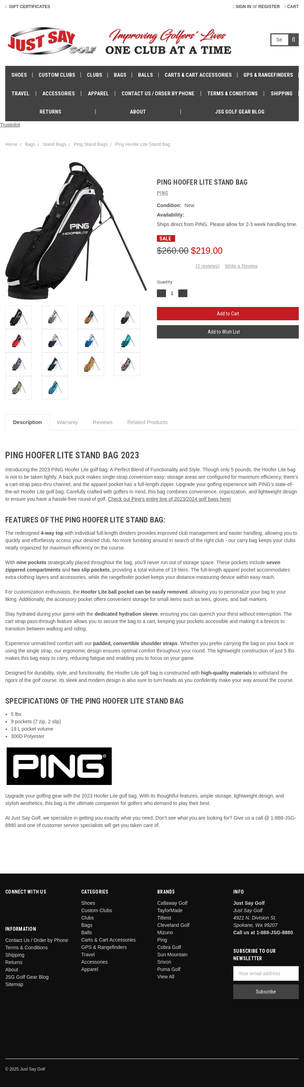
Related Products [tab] (147, 422)
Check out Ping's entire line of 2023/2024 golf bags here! (169, 499)
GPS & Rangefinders (268, 75)
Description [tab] (27, 422)
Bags (120, 75)
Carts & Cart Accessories (198, 75)
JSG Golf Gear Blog (239, 112)
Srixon (164, 962)
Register (269, 6)
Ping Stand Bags (91, 144)
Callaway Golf (172, 903)
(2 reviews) (207, 266)
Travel (20, 93)
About (138, 112)
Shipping (281, 93)
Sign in (242, 6)
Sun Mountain (172, 954)
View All (165, 976)
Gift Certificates (27, 6)
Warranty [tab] (67, 422)
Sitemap (14, 984)
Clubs (94, 75)
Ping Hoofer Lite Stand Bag (142, 144)
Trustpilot (10, 125)
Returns (50, 112)
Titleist (164, 918)
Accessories (58, 93)
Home (11, 144)
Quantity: (165, 282)
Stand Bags (54, 144)
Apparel (98, 93)
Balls (145, 75)
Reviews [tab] (103, 422)
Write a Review (241, 266)
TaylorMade (169, 910)
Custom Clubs (57, 75)
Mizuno (165, 932)
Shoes (19, 75)
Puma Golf (168, 969)
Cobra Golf (169, 947)
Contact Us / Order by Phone (158, 93)
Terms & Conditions (232, 93)
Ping (162, 940)
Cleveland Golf (173, 925)
